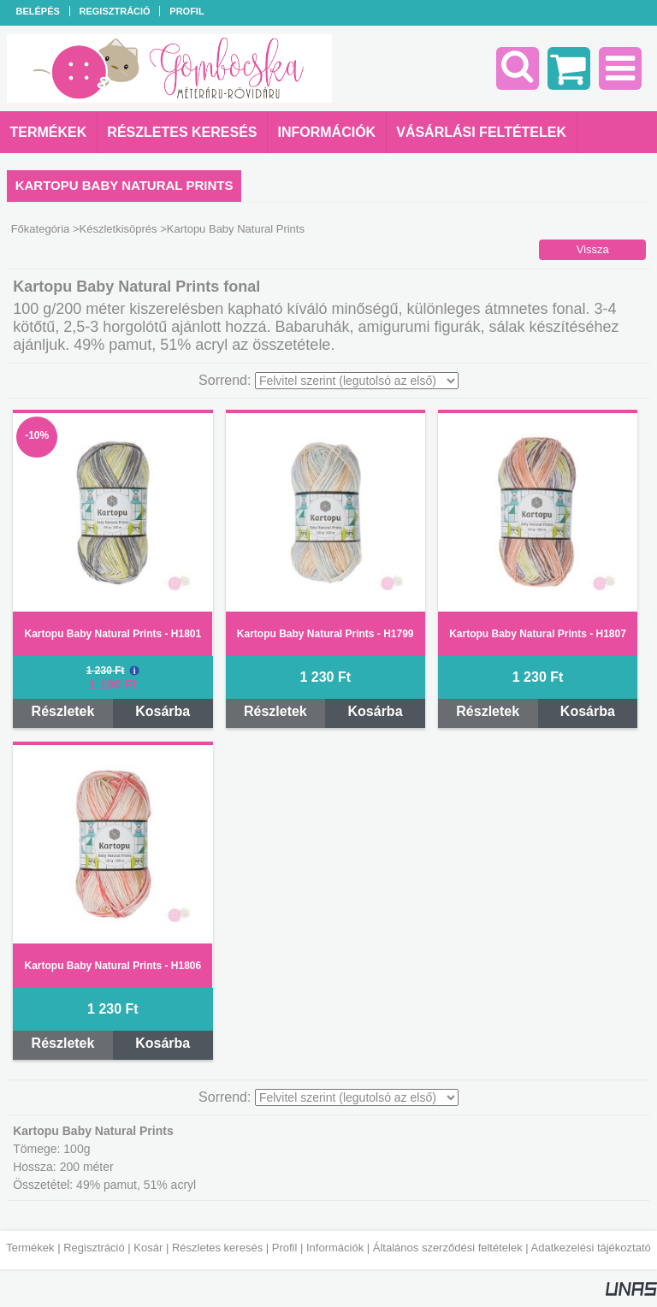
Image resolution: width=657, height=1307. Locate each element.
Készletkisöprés (118, 228)
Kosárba (162, 711)
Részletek (63, 711)
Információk (335, 1247)
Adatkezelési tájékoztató (591, 1247)
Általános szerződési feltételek (448, 1247)
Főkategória (40, 228)
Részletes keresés (217, 1247)
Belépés (38, 11)
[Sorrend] (357, 380)
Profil (285, 1247)
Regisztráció (94, 1247)
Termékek (30, 1247)
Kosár (148, 1247)
